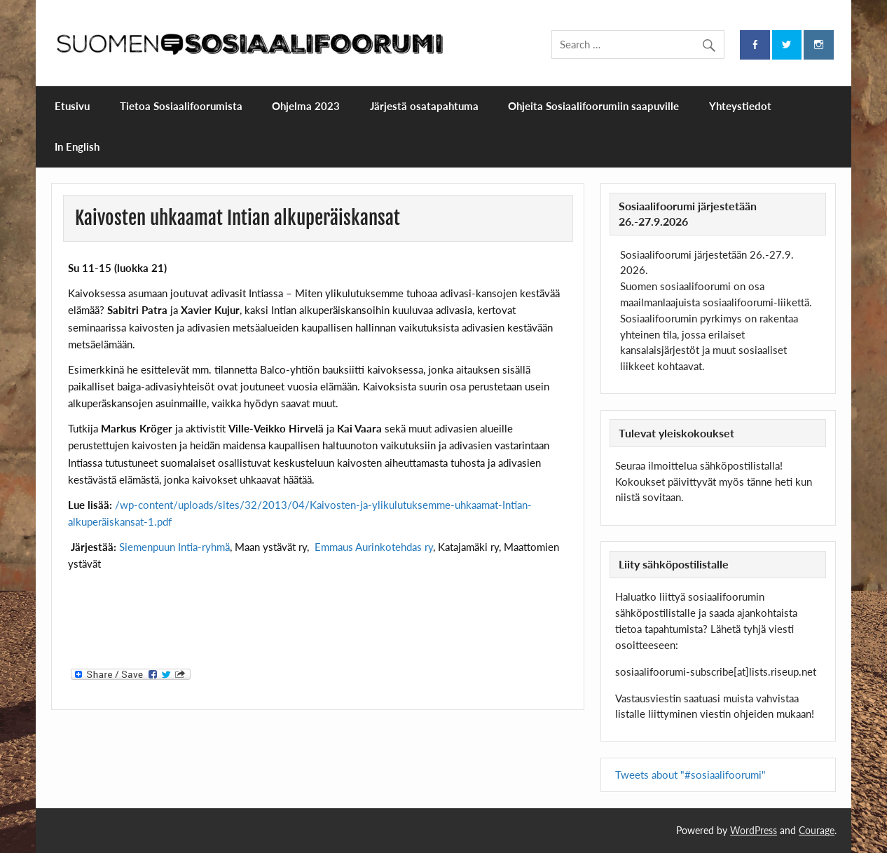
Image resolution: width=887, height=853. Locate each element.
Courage (816, 830)
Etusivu (72, 106)
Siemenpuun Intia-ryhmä (174, 546)
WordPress (753, 830)
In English (77, 146)
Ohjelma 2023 (306, 106)
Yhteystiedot (740, 106)
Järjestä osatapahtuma (424, 106)
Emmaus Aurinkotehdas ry (374, 546)
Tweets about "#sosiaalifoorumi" (690, 774)
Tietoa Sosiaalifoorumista (181, 106)
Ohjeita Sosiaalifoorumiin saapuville (593, 106)
